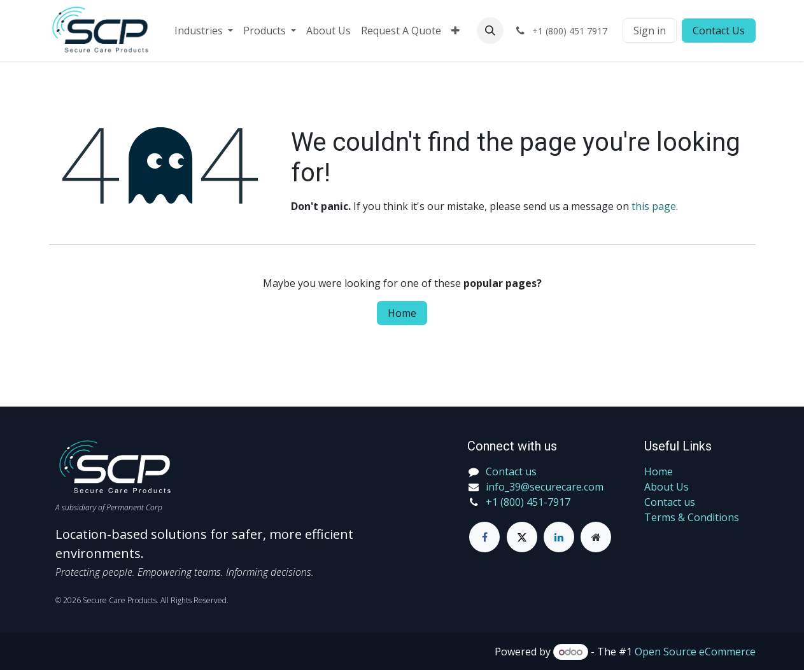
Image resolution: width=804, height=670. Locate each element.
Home (402, 313)
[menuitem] (203, 30)
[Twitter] (522, 537)
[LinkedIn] (559, 537)
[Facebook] (484, 537)
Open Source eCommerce (695, 652)
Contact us (669, 502)
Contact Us (719, 31)
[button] (490, 30)
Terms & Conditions (691, 517)
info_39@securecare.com (544, 487)
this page (653, 206)
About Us (666, 487)
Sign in (649, 31)
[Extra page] (596, 537)
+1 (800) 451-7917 (528, 502)
